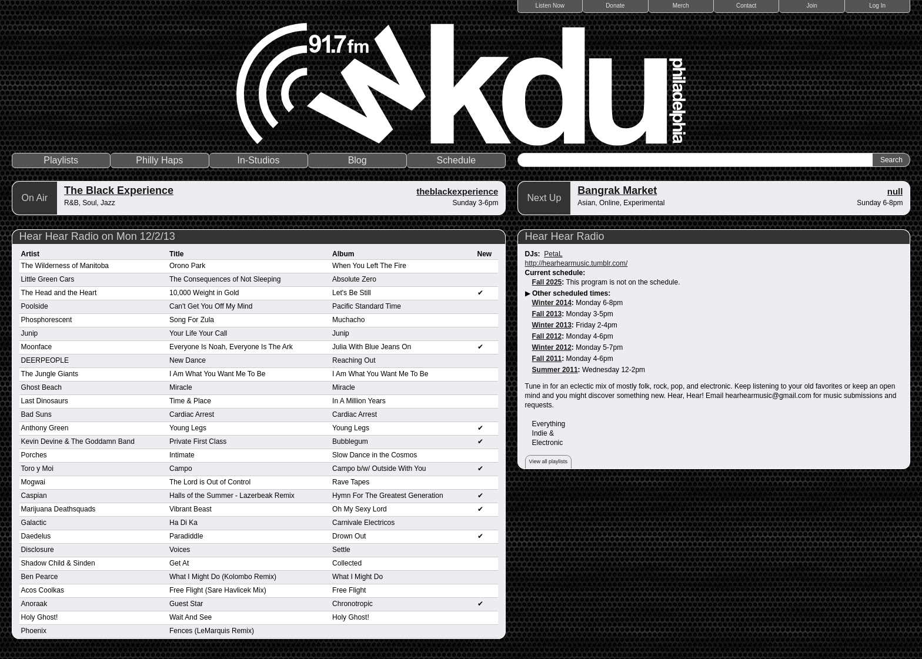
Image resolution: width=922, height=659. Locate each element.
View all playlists (548, 461)
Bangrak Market (617, 190)
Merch (681, 5)
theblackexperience (457, 191)
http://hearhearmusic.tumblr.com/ (576, 263)
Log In (877, 5)
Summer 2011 (555, 370)
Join (812, 5)
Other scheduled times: (571, 293)
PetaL (553, 254)
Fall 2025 (547, 282)
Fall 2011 (547, 358)
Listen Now (550, 5)
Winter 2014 (552, 303)
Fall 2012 (547, 336)
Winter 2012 (552, 347)
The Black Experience (118, 190)
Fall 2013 (547, 314)
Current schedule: (555, 273)
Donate (615, 5)
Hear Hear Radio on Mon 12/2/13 (97, 236)
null (895, 191)
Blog (357, 160)
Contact (746, 5)
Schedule (456, 160)
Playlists (61, 160)
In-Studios (258, 160)
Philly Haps (159, 160)
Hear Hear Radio (564, 236)
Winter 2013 (552, 325)
